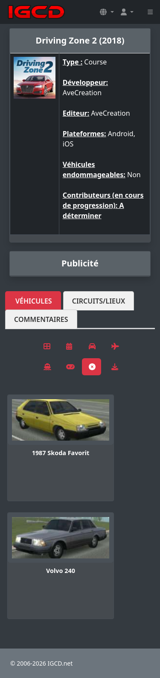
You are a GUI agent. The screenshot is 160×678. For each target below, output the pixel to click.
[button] (106, 11)
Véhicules (33, 301)
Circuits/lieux (98, 301)
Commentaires (41, 319)
